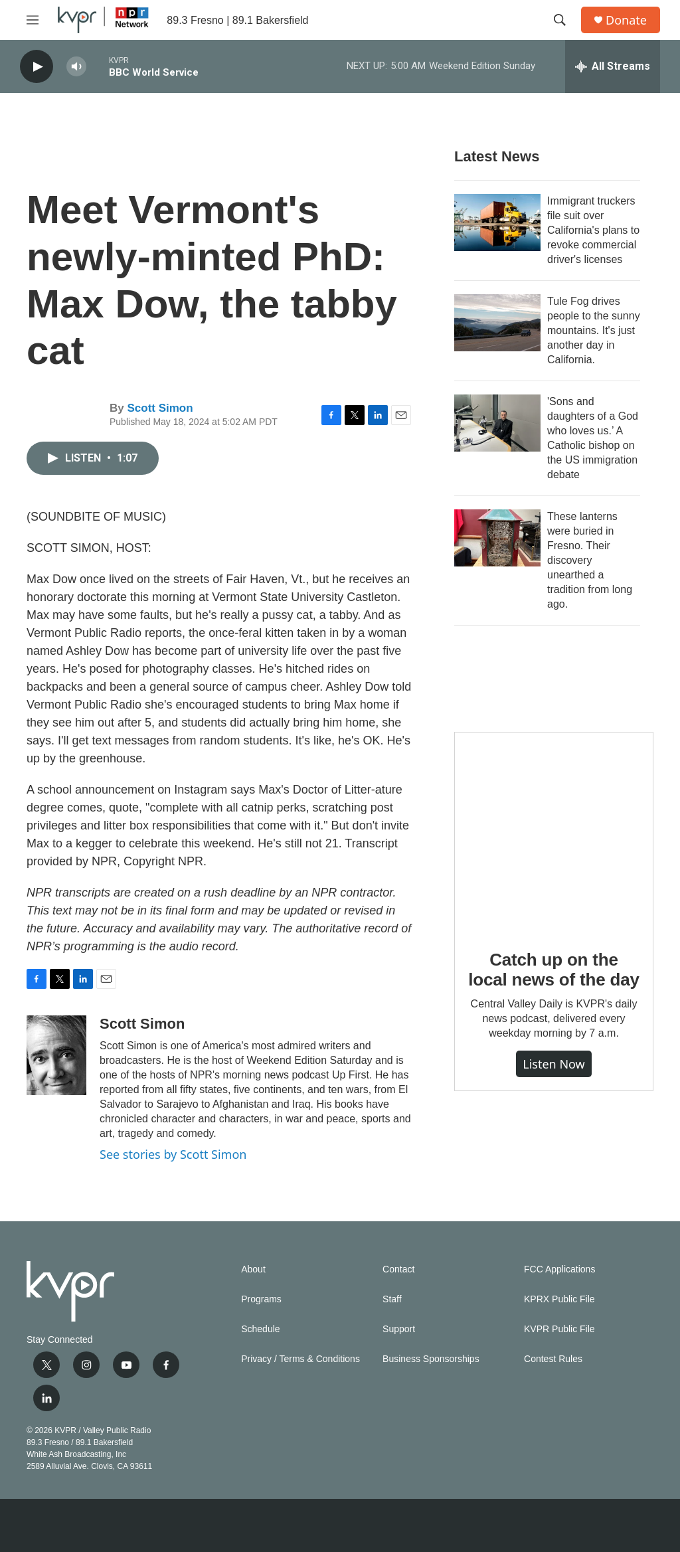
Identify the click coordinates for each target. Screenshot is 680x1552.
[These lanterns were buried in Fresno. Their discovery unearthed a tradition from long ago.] (497, 537)
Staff (392, 1299)
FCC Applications (559, 1269)
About (253, 1269)
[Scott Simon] (56, 1055)
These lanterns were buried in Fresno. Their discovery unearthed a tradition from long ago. (589, 560)
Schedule (260, 1329)
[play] (36, 66)
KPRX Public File (559, 1299)
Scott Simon (160, 408)
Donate (626, 20)
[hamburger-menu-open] (32, 20)
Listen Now (554, 1064)
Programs (261, 1299)
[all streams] (612, 66)
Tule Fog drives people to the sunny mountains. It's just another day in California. (593, 330)
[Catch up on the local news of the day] (554, 831)
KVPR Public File (559, 1329)
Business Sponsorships (430, 1359)
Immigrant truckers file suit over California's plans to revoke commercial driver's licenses (593, 230)
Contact (398, 1269)
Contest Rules (553, 1359)
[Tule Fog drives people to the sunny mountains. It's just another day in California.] (497, 322)
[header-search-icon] (559, 20)
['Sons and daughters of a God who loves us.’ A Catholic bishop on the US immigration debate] (497, 423)
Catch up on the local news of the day (553, 970)
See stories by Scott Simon (173, 1154)
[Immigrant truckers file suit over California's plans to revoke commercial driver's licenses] (497, 222)
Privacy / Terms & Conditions (300, 1359)
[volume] (76, 67)
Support (398, 1329)
